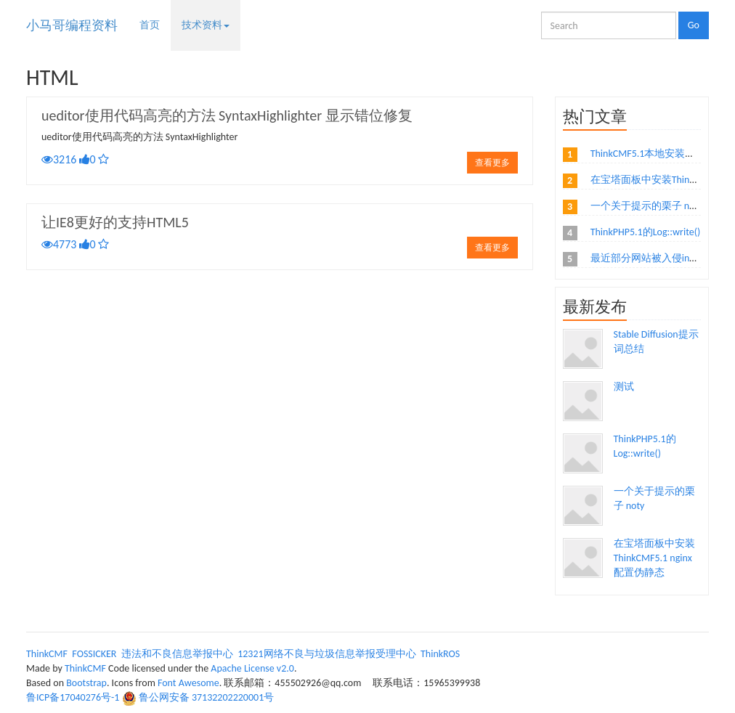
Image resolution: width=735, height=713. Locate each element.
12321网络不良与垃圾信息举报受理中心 (326, 654)
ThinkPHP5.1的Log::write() (645, 232)
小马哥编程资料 (72, 25)
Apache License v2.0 (252, 668)
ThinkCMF (47, 654)
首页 (149, 25)
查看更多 (492, 163)
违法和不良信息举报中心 (177, 654)
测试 (624, 386)
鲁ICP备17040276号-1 (72, 697)
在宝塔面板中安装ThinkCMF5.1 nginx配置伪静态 (654, 558)
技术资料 (206, 25)
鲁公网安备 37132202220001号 (207, 697)
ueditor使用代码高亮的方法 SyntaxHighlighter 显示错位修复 (227, 115)
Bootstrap (86, 683)
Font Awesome (188, 683)
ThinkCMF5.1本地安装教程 (648, 153)
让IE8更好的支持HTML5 (115, 222)
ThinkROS (440, 654)
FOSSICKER (94, 654)
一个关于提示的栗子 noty (646, 206)
